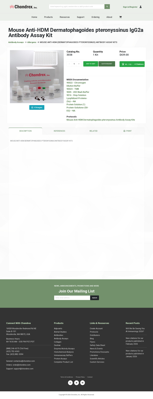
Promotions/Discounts (99, 352)
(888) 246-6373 (12, 348)
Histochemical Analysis (64, 352)
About (109, 17)
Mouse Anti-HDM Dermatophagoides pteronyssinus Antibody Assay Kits (101, 120)
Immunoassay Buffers (63, 355)
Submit (94, 298)
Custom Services (97, 362)
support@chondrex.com (23, 369)
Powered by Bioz (122, 70)
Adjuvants (58, 328)
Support (80, 17)
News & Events (96, 348)
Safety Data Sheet (97, 345)
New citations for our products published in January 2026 (135, 354)
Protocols (94, 332)
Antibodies (58, 335)
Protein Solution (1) (76, 105)
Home (34, 17)
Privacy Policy (80, 377)
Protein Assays (60, 359)
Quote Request (106, 64)
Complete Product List (63, 362)
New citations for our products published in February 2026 (135, 341)
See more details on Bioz (138, 70)
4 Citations (139, 65)
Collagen (57, 342)
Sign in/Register (130, 7)
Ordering (95, 17)
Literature (94, 355)
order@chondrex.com (21, 365)
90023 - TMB (73, 89)
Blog (92, 338)
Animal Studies (60, 332)
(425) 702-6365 (12, 351)
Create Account (96, 328)
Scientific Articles (97, 359)
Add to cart (90, 64)
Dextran (57, 345)
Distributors (95, 335)
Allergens (31, 43)
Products (48, 17)
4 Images (36, 108)
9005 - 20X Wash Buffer (78, 93)
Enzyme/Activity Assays (64, 348)
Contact (90, 377)
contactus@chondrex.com (24, 361)
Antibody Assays (16, 43)
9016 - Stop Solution (76, 96)
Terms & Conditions (66, 377)
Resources (65, 17)
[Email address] (72, 297)
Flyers (92, 342)
